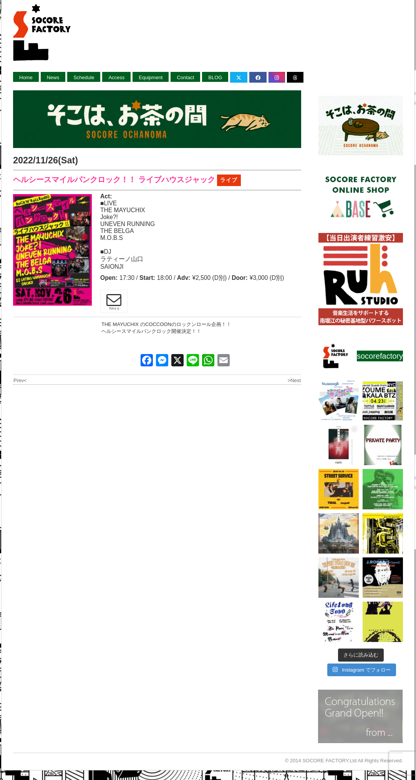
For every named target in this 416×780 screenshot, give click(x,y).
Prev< (20, 380)
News (53, 77)
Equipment (150, 77)
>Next (294, 380)
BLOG (215, 77)
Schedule (83, 77)
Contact (185, 77)
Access (116, 77)
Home (26, 77)
